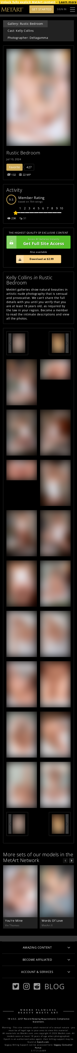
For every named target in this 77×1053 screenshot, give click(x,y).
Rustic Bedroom (23, 152)
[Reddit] (37, 986)
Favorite (14, 167)
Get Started (42, 9)
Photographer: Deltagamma (28, 38)
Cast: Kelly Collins (21, 31)
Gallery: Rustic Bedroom (25, 24)
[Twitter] (16, 986)
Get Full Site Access (37, 242)
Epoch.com (43, 1042)
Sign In (62, 9)
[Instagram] (26, 986)
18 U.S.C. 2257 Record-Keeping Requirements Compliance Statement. (39, 1020)
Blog (54, 986)
